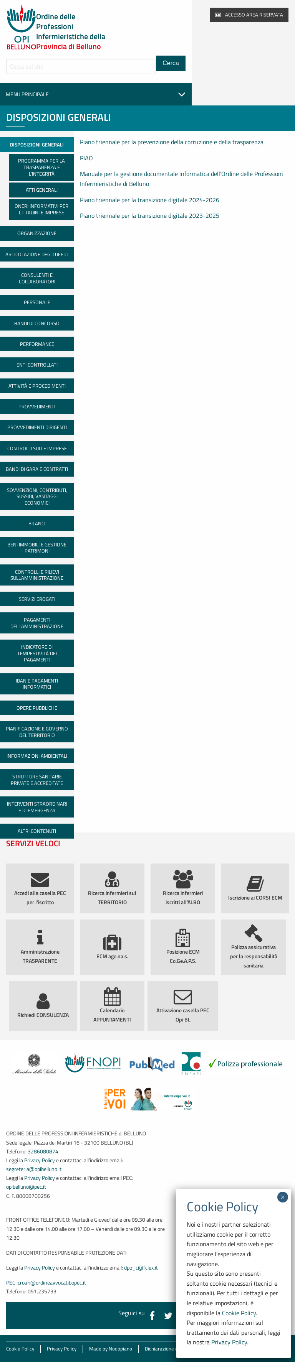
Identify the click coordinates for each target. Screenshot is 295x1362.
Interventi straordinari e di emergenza (37, 807)
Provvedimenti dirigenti (37, 427)
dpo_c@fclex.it (141, 1267)
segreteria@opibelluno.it (33, 1169)
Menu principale (96, 94)
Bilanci (36, 523)
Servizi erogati (37, 599)
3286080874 (43, 1151)
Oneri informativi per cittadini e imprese (41, 209)
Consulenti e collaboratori (37, 278)
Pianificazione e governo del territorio (37, 732)
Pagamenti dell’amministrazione (36, 623)
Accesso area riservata (249, 14)
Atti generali (42, 190)
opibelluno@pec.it (26, 1187)
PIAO (86, 158)
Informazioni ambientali (37, 756)
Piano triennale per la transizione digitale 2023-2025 (149, 215)
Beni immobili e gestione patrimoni (36, 548)
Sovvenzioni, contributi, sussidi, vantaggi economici (37, 496)
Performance (37, 344)
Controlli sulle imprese (37, 448)
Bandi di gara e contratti (37, 469)
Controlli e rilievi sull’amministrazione (36, 575)
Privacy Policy (39, 1160)
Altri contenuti (37, 831)
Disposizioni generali (37, 144)
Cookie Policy (20, 1348)
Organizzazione (36, 233)
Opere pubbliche (37, 708)
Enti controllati (37, 364)
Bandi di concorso (37, 323)
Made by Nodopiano (110, 1348)
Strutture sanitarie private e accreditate (37, 780)
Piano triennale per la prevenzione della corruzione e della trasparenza (172, 141)
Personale (37, 302)
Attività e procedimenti (37, 386)
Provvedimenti (36, 406)
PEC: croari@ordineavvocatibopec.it (46, 1282)
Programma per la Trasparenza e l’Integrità (41, 167)
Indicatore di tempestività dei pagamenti (37, 653)
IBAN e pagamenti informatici (37, 684)
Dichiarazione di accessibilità (176, 1348)
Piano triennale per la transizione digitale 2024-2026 (149, 199)
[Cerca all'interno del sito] (81, 66)
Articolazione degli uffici (36, 254)
